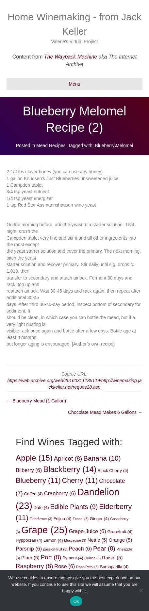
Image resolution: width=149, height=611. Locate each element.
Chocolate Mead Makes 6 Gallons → (105, 412)
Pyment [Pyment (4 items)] (72, 557)
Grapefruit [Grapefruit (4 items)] (120, 531)
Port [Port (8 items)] (51, 557)
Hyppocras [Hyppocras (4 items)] (29, 540)
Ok (76, 601)
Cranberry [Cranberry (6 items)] (60, 493)
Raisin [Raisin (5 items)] (112, 557)
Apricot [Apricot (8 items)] (68, 458)
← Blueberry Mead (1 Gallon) (36, 400)
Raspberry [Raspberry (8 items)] (34, 566)
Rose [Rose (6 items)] (64, 566)
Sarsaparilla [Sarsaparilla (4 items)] (114, 566)
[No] (141, 590)
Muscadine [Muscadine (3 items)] (75, 540)
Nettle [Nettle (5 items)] (98, 540)
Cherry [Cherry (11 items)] (80, 480)
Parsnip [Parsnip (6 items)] (29, 549)
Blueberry (105, 145)
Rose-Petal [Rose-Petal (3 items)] (87, 567)
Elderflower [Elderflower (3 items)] (41, 519)
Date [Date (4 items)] (41, 507)
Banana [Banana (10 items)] (102, 458)
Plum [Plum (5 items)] (30, 557)
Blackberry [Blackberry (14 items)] (69, 469)
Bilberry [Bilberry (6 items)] (29, 470)
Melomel (124, 145)
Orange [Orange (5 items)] (120, 540)
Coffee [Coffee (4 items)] (33, 493)
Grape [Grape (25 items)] (44, 529)
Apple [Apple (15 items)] (34, 457)
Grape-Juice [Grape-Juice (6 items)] (87, 531)
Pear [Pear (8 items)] (104, 548)
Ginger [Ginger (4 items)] (99, 518)
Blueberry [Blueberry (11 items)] (38, 480)
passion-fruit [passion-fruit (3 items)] (55, 549)
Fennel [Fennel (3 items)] (81, 519)
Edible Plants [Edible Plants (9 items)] (74, 506)
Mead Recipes (51, 145)
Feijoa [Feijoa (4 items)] (63, 518)
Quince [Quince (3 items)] (92, 558)
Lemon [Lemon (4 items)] (53, 540)
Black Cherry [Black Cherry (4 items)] (113, 470)
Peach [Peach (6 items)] (80, 549)
